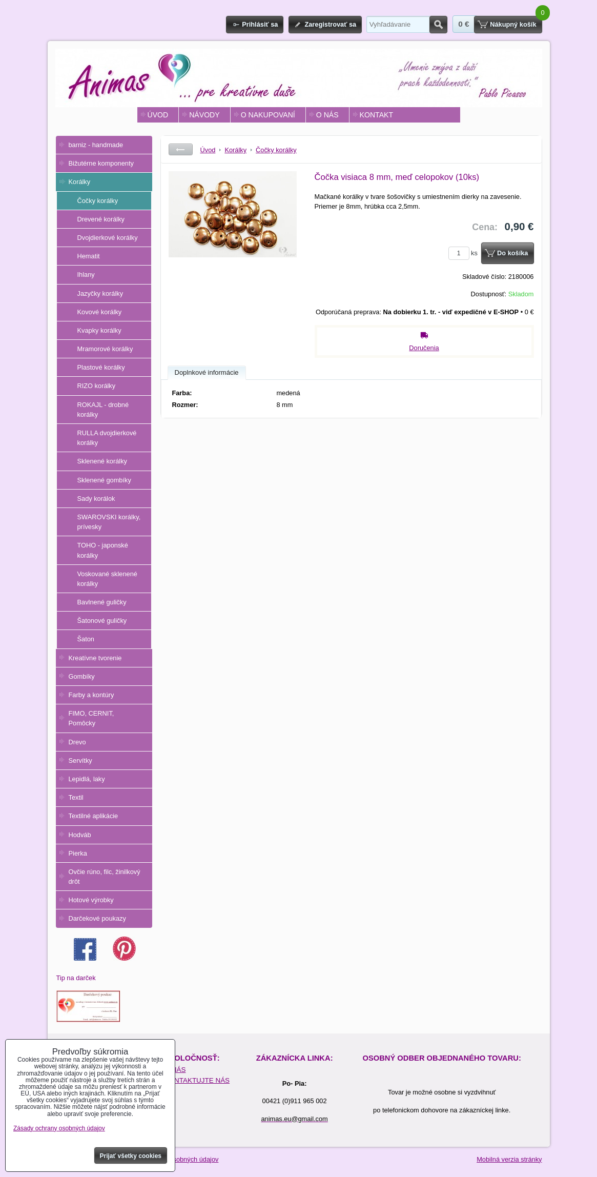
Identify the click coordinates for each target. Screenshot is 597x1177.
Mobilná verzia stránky (509, 1159)
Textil (76, 797)
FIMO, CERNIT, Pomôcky (91, 718)
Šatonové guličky (102, 620)
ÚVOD (158, 115)
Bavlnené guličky (102, 602)
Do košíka (512, 253)
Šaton (85, 639)
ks (464, 253)
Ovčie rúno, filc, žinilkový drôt (104, 876)
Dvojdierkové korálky (107, 237)
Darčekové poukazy (97, 918)
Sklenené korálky (102, 461)
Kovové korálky (99, 312)
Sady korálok (96, 498)
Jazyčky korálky (100, 293)
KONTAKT (376, 115)
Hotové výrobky (91, 900)
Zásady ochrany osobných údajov (59, 1128)
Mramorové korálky (105, 349)
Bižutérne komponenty (101, 163)
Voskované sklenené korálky (107, 578)
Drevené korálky (101, 219)
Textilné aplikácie (93, 816)
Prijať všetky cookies (131, 1156)
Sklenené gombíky (104, 480)
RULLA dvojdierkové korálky (107, 438)
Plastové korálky (101, 367)
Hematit (88, 256)
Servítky (80, 760)
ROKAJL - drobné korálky (103, 409)
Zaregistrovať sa (330, 24)
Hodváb (80, 835)
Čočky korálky (97, 201)
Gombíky (82, 676)
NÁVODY (204, 115)
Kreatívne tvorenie (95, 658)
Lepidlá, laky (87, 779)
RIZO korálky (96, 386)
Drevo (77, 742)
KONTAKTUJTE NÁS (197, 1080)
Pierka (78, 853)
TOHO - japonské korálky (102, 550)
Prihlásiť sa (260, 24)
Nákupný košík (513, 24)
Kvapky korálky (99, 330)
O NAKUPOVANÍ (268, 115)
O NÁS (327, 115)
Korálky (80, 182)
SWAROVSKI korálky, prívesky (109, 522)
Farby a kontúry (91, 695)
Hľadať (438, 24)
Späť (181, 149)
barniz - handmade (96, 145)
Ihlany (86, 274)
